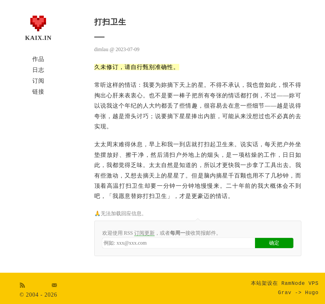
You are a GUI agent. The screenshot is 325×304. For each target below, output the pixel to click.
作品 (38, 59)
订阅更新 (144, 233)
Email (54, 285)
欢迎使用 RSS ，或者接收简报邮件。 (161, 233)
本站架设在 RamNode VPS (285, 283)
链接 (38, 91)
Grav (284, 292)
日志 (38, 70)
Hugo (312, 292)
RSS (22, 285)
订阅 (38, 81)
